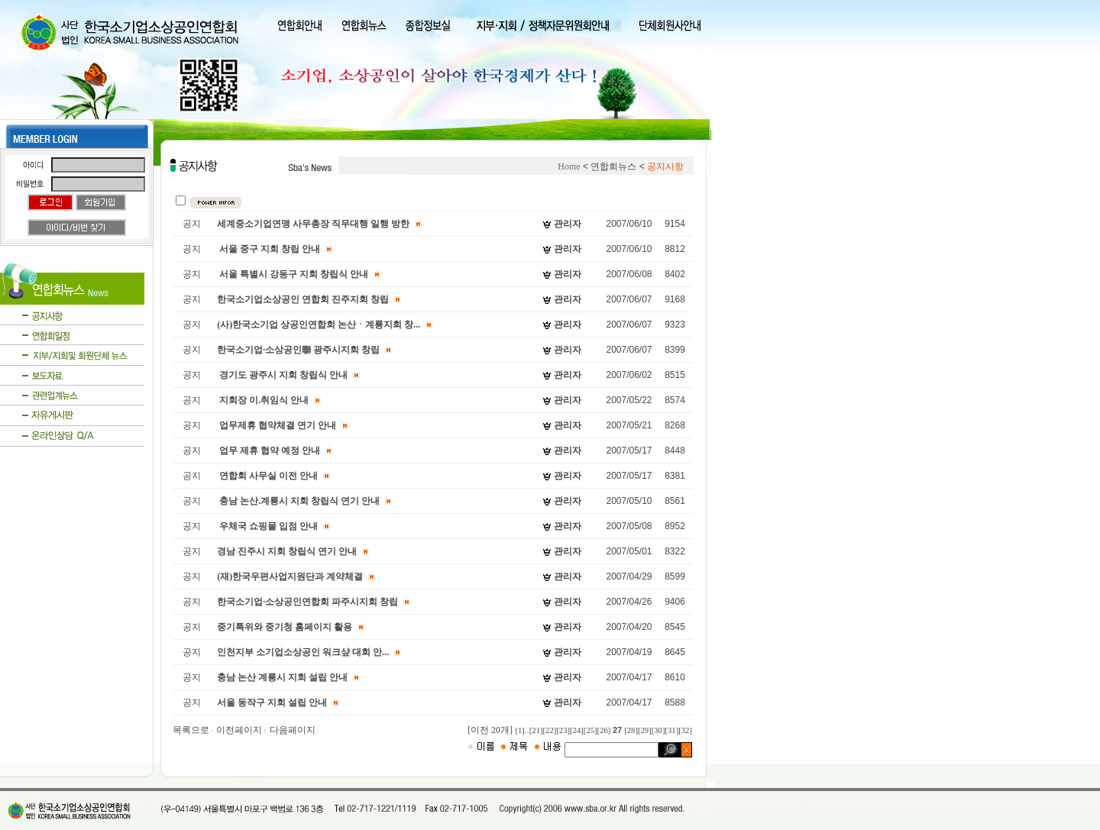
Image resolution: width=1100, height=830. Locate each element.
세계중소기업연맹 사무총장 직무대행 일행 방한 (313, 223)
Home (569, 166)
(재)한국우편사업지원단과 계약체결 (290, 576)
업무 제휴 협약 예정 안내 (268, 450)
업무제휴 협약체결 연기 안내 (276, 425)
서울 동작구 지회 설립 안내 (272, 702)
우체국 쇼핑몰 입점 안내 (267, 526)
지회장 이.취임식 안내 (263, 400)
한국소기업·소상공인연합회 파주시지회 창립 (307, 601)
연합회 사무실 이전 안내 (267, 475)
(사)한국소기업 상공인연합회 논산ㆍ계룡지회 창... (318, 324)
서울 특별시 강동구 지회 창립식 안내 (292, 274)
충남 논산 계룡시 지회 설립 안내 (282, 677)
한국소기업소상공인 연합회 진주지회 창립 (303, 299)
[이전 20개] (490, 730)
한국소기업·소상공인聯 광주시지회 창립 (298, 349)
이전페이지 (241, 730)
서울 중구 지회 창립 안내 (268, 249)
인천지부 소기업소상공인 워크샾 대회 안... (303, 652)
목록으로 (193, 730)
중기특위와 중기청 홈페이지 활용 (284, 627)
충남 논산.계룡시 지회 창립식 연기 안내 (298, 501)
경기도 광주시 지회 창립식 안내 (282, 375)
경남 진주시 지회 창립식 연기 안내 (287, 551)
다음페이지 (292, 730)
